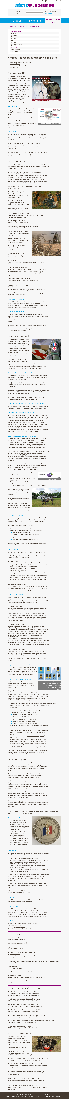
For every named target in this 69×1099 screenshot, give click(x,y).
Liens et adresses (14, 67)
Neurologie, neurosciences (18, 37)
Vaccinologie (14, 51)
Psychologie (14, 46)
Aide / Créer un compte (51, 12)
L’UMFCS (16, 20)
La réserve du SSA (15, 64)
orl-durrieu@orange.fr (30, 995)
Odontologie (14, 38)
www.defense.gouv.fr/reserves (16, 943)
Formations (34, 20)
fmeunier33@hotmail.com (29, 993)
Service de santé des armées (34, 26)
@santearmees (17, 968)
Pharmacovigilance (16, 44)
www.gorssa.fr (12, 963)
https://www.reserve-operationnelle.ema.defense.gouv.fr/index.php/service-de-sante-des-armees (27, 955)
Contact (51, 1094)
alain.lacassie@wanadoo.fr (27, 1001)
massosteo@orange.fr (28, 1022)
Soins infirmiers (15, 49)
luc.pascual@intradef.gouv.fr (35, 736)
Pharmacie (14, 42)
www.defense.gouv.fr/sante (15, 939)
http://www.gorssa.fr (19, 927)
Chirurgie (14, 33)
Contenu (48, 1)
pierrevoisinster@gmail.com (35, 747)
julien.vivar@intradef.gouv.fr (35, 739)
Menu (43, 1)
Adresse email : (20, 12)
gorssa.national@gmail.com (22, 928)
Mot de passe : (20, 13)
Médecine (14, 35)
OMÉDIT (13, 40)
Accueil (11, 26)
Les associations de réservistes (18, 66)
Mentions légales (58, 1096)
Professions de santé (53, 20)
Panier (58, 1)
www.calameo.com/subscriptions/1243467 (33, 977)
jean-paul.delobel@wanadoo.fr (36, 743)
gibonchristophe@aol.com (29, 1011)
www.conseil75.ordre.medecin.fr (17, 1087)
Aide (53, 1)
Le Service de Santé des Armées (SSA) (20, 62)
